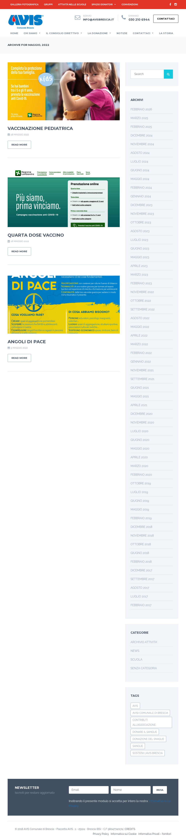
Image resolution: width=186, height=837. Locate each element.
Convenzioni (130, 4)
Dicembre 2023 (141, 205)
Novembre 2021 (142, 370)
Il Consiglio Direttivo (62, 33)
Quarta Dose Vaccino (36, 235)
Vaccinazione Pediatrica (40, 128)
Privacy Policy (101, 833)
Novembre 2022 (142, 292)
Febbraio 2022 (141, 353)
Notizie (122, 33)
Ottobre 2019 (141, 483)
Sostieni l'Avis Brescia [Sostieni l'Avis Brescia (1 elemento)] (148, 753)
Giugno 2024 (140, 170)
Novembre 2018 (142, 535)
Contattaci (166, 18)
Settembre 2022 (143, 309)
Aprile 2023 (139, 266)
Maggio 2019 (140, 509)
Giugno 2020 (140, 440)
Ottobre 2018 (141, 544)
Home (14, 33)
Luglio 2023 (139, 240)
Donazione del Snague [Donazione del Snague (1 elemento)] (148, 739)
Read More (19, 144)
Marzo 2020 (139, 466)
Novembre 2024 (142, 144)
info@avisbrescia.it (98, 19)
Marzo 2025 (139, 118)
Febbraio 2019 (141, 518)
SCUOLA (136, 659)
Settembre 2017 (142, 579)
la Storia (166, 33)
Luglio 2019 (139, 492)
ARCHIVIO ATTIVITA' (144, 642)
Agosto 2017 (140, 587)
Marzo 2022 (139, 344)
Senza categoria (144, 668)
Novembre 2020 (142, 422)
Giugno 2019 (140, 500)
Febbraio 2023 (141, 283)
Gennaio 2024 (141, 196)
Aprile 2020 (139, 457)
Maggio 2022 (140, 327)
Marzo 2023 (139, 274)
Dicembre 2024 (141, 135)
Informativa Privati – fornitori (154, 833)
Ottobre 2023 (141, 222)
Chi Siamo (30, 33)
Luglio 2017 (139, 596)
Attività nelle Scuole (72, 4)
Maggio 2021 (140, 396)
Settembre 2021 (142, 379)
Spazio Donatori (102, 4)
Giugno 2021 (140, 387)
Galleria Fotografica (24, 4)
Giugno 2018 (140, 553)
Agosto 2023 (140, 231)
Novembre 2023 (142, 213)
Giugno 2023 (140, 248)
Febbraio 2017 (141, 605)
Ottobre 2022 (141, 300)
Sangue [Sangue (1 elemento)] (138, 746)
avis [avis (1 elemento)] (135, 705)
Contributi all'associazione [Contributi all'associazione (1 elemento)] (144, 722)
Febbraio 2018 (141, 561)
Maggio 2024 (140, 179)
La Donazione (98, 33)
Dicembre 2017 (141, 570)
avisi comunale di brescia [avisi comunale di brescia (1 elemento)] (150, 712)
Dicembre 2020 (142, 414)
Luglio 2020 (139, 431)
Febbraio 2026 (141, 109)
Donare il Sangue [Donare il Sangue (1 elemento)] (145, 731)
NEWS (135, 651)
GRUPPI (48, 4)
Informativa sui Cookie (124, 833)
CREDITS (130, 829)
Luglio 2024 (139, 161)
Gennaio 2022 (141, 361)
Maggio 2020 (140, 448)
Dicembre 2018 (141, 527)
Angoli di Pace (27, 341)
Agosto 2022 (140, 318)
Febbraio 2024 (141, 187)
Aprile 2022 (139, 335)
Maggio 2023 (140, 257)
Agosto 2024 (140, 153)
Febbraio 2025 (141, 126)
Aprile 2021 (139, 405)
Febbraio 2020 (141, 474)
